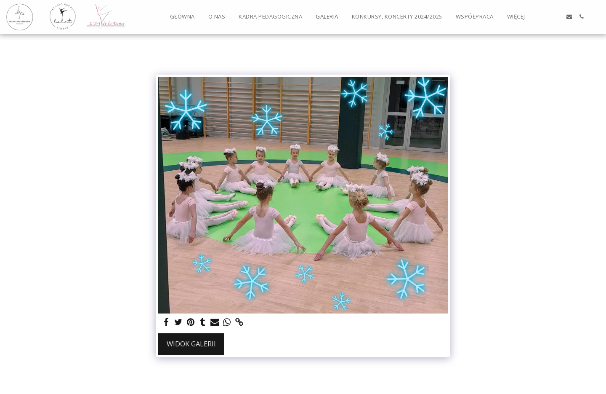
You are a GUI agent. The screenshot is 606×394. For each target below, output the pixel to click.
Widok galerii (191, 343)
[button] (544, 16)
